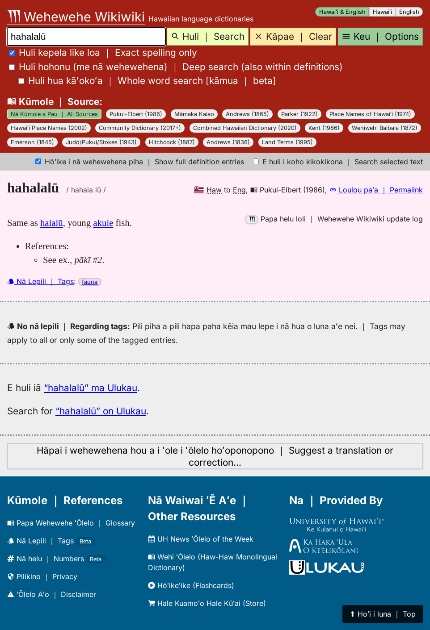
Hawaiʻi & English (342, 11)
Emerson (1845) (32, 142)
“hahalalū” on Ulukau (100, 411)
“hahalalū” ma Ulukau (90, 387)
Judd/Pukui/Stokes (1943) (101, 142)
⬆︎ (383, 613)
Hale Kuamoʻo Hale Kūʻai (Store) (207, 603)
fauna (89, 282)
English (409, 11)
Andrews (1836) (228, 142)
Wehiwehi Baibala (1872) (384, 128)
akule (103, 222)
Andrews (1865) (247, 114)
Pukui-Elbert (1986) (136, 114)
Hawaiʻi (382, 11)
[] (147, 80)
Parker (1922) (299, 114)
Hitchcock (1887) (172, 142)
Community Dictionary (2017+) (140, 128)
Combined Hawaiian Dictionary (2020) (244, 128)
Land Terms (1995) (287, 142)
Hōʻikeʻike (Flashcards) (191, 585)
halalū (51, 222)
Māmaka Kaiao (194, 114)
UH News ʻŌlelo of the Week (200, 538)
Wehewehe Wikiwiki (76, 17)
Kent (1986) (324, 128)
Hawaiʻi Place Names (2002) (49, 128)
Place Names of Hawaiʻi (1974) (370, 114)
